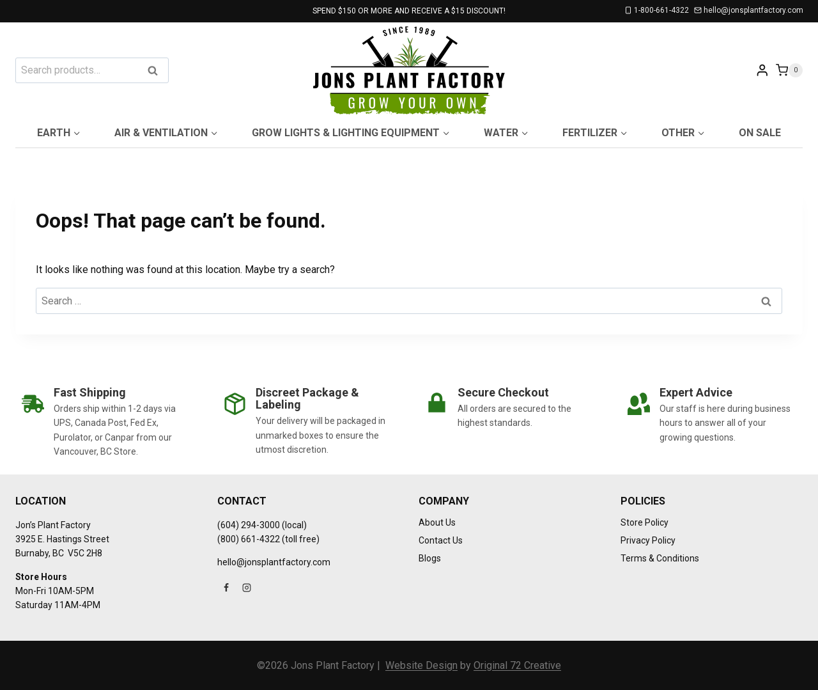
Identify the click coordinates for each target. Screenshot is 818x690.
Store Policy (644, 522)
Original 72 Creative (517, 665)
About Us (437, 522)
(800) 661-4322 (248, 539)
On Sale (760, 133)
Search (156, 71)
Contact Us (441, 540)
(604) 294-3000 (248, 525)
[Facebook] (226, 588)
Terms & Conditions (660, 558)
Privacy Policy (648, 540)
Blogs (430, 558)
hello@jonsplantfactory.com (273, 562)
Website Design (421, 665)
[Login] (762, 70)
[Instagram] (247, 588)
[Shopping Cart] (789, 70)
